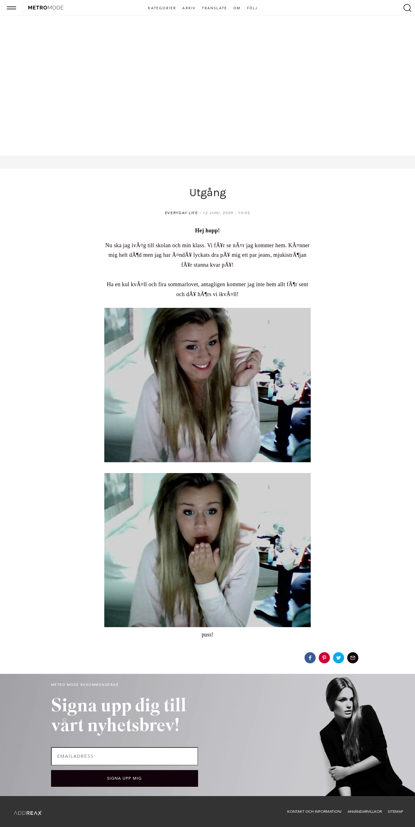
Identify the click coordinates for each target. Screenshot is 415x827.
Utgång (207, 192)
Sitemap (395, 811)
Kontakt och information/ (314, 811)
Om (236, 8)
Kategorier (162, 8)
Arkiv (189, 8)
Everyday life (181, 212)
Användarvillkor (365, 811)
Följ (252, 8)
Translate (214, 8)
